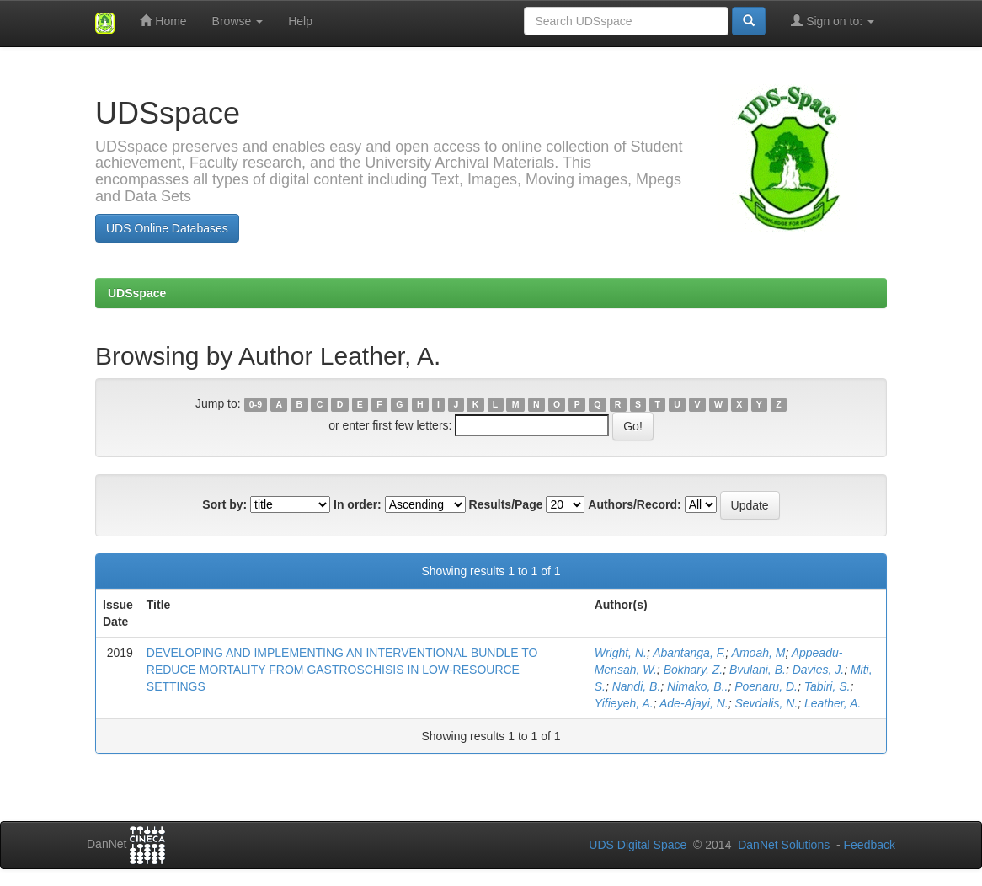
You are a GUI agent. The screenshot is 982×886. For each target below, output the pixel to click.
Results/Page (506, 504)
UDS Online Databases (167, 228)
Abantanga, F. (689, 652)
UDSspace (137, 293)
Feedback (869, 844)
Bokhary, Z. (693, 669)
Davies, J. (818, 669)
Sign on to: (832, 20)
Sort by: (224, 504)
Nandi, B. (636, 686)
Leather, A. (832, 703)
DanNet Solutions (784, 844)
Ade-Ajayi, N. (693, 703)
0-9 (255, 404)
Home (163, 20)
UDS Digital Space (639, 844)
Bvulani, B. (757, 669)
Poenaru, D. (766, 686)
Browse (238, 21)
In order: (358, 504)
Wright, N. (621, 652)
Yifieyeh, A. (624, 703)
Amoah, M (759, 652)
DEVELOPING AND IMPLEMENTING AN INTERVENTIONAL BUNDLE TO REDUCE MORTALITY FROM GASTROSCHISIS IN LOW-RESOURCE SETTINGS (342, 669)
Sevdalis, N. (766, 703)
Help (300, 21)
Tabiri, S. (827, 686)
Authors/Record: (634, 504)
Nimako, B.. (697, 686)
